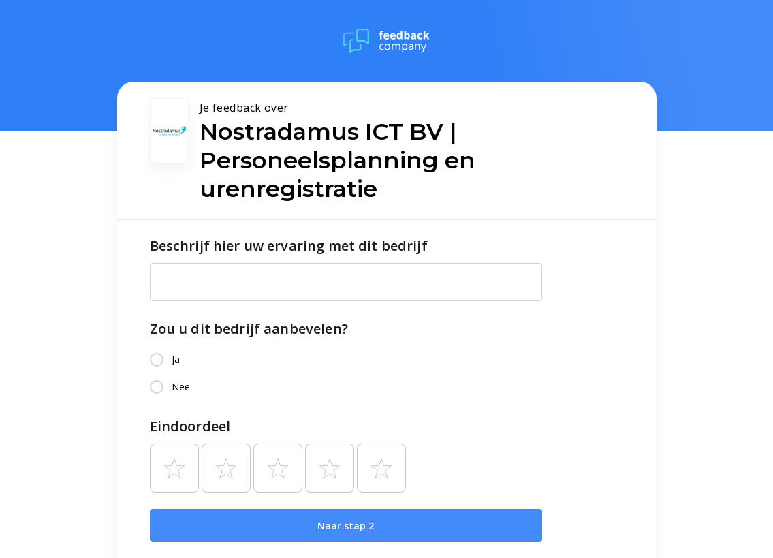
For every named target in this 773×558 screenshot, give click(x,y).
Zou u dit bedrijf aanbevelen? (249, 329)
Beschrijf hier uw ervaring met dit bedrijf (289, 245)
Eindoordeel (190, 426)
